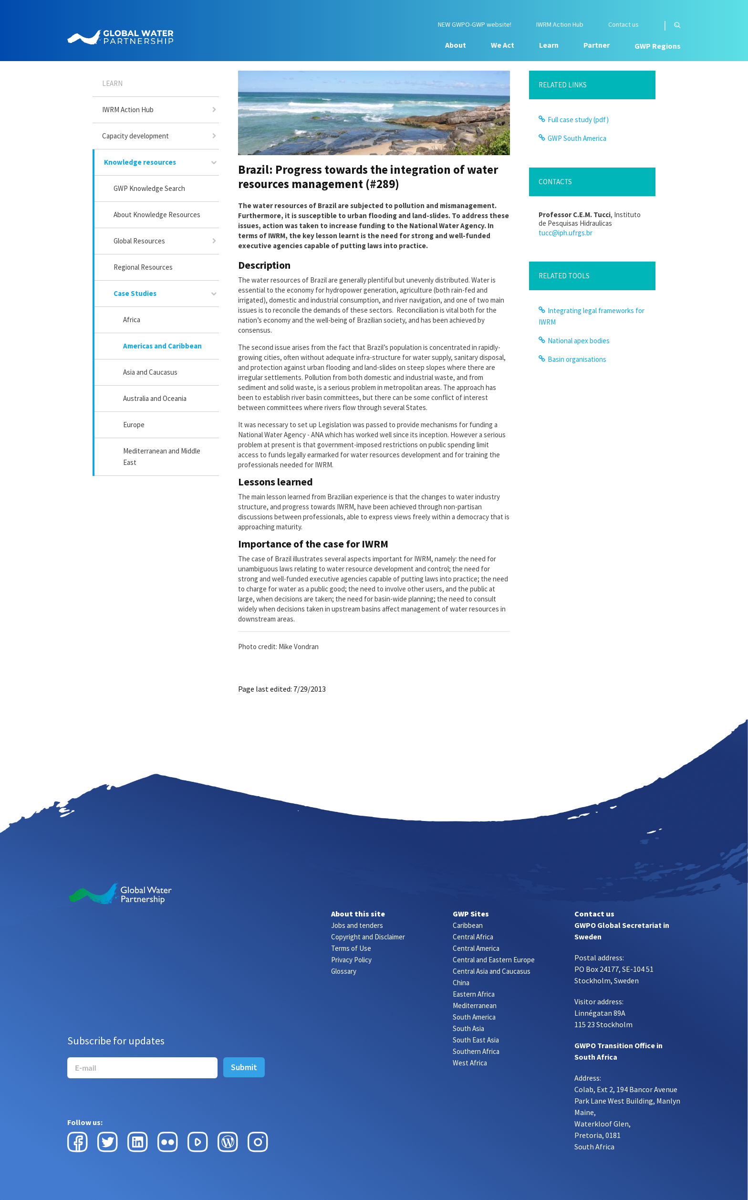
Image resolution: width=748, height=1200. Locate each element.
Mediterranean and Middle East (161, 456)
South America (474, 1016)
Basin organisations (577, 359)
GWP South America (577, 138)
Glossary (343, 971)
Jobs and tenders (357, 925)
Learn (549, 45)
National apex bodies (579, 340)
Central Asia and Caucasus (491, 971)
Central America (476, 948)
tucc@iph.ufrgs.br (565, 232)
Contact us (623, 25)
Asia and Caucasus (150, 372)
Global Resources (139, 240)
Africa (131, 319)
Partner (596, 45)
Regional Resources (143, 267)
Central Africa (473, 936)
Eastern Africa (474, 994)
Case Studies (135, 293)
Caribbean (468, 925)
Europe (134, 424)
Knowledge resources (140, 162)
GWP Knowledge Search (149, 188)
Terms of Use (351, 948)
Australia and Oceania (155, 398)
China (461, 982)
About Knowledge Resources (157, 214)
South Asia (468, 1028)
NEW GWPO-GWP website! (474, 25)
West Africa (470, 1062)
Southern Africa (476, 1051)
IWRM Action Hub (559, 25)
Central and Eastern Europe (494, 959)
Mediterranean (475, 1005)
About (455, 45)
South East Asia (476, 1039)
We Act (502, 45)
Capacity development (135, 135)
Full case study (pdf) (578, 119)
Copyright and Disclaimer (368, 936)
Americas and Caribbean (162, 345)
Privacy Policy (351, 959)
